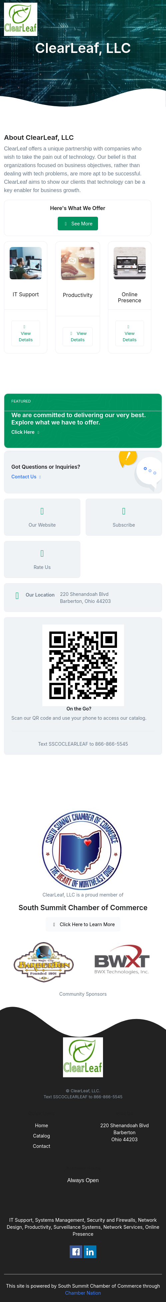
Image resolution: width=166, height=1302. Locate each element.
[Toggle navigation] (155, 19)
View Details (26, 333)
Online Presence (129, 297)
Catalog (41, 1136)
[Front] (22, 19)
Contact (41, 1146)
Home (41, 1125)
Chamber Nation (83, 1293)
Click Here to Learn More (83, 924)
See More (78, 223)
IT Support (26, 294)
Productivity (77, 295)
